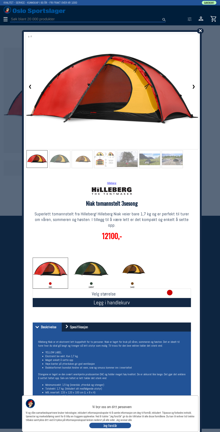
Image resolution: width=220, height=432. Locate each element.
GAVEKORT (209, 3)
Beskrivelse (45, 327)
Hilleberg (111, 183)
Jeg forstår (110, 425)
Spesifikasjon (75, 327)
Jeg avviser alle (124, 419)
